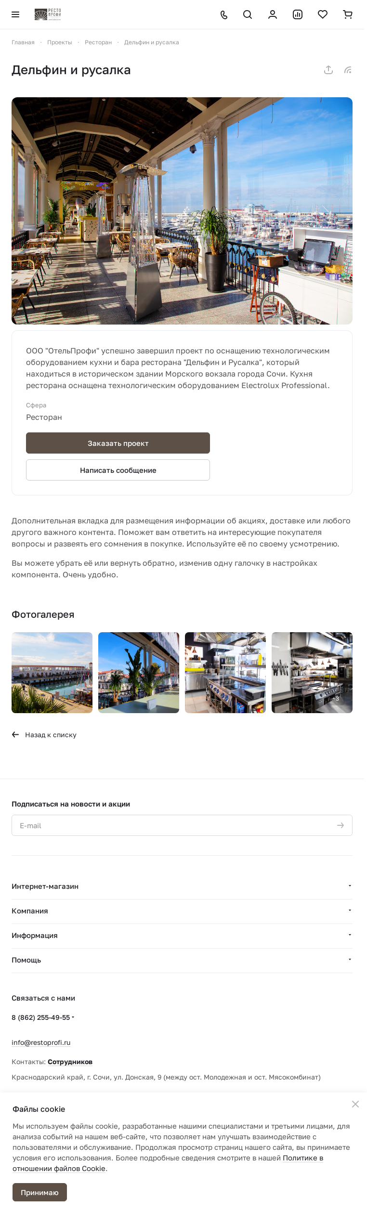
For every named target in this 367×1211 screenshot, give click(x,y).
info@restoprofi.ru (41, 1042)
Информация (35, 935)
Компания (30, 910)
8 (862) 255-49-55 (41, 1017)
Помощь (26, 959)
